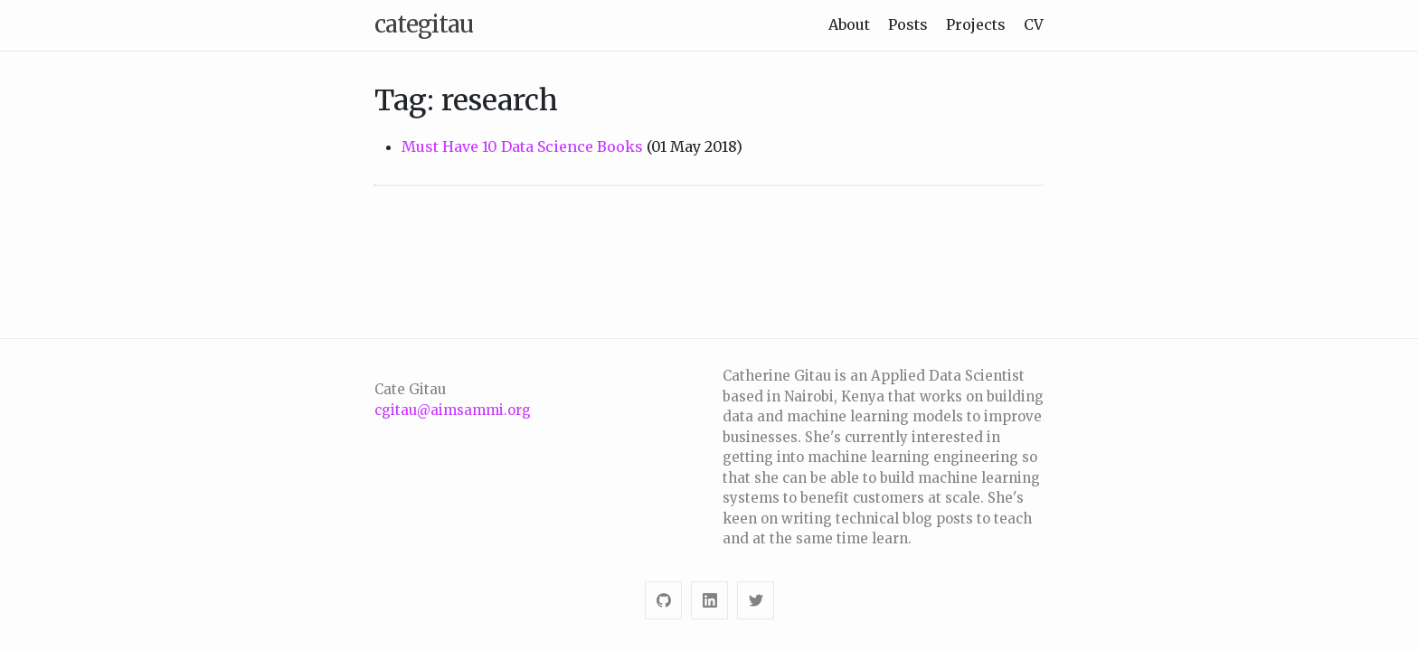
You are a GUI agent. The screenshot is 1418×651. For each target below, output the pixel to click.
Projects (976, 24)
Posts (908, 24)
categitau (423, 24)
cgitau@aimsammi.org (452, 410)
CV (1034, 24)
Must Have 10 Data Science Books (522, 146)
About (849, 24)
